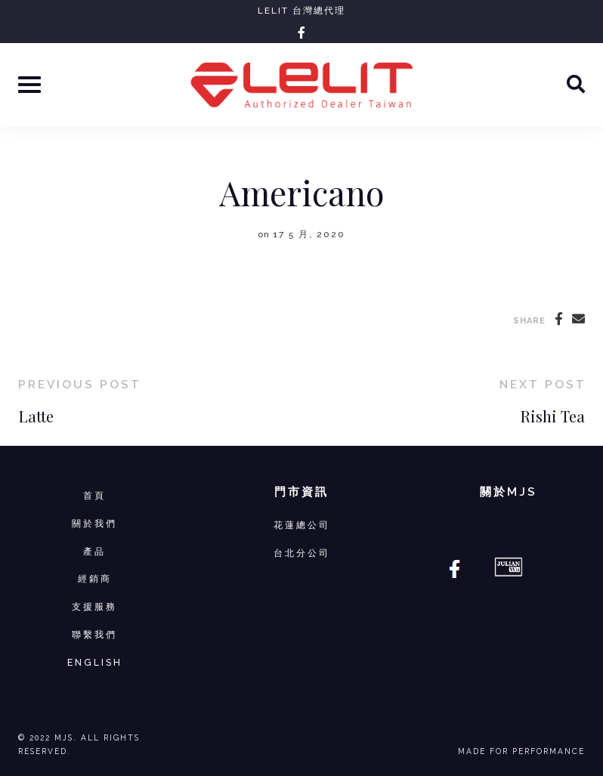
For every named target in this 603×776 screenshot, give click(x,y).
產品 (94, 551)
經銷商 (95, 578)
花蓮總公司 (302, 524)
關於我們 (94, 523)
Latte (36, 416)
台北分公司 (302, 552)
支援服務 (94, 606)
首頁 (94, 495)
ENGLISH (94, 662)
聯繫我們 (94, 634)
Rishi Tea (552, 416)
